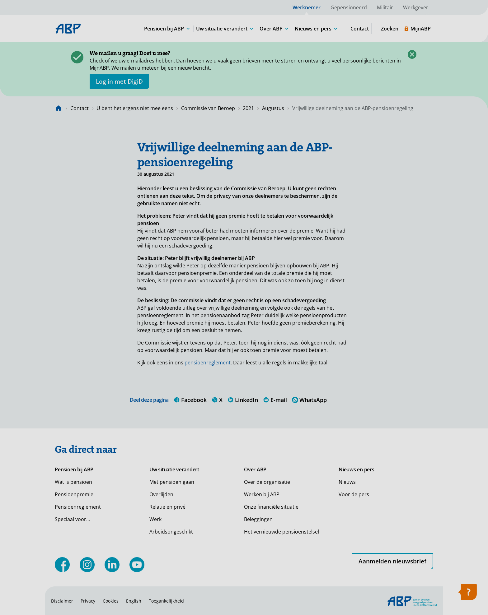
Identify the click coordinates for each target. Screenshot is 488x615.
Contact (79, 108)
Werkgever (415, 7)
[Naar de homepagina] (58, 108)
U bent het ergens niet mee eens (134, 108)
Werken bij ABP (261, 494)
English (133, 601)
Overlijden (161, 494)
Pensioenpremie (74, 494)
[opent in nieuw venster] (119, 81)
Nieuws (347, 482)
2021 (248, 108)
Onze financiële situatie (271, 506)
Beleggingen (258, 519)
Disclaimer (62, 601)
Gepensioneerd (349, 7)
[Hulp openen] (467, 594)
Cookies (111, 601)
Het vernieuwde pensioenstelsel (281, 531)
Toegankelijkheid (166, 601)
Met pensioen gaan (171, 482)
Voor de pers (354, 494)
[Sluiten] (412, 54)
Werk (155, 519)
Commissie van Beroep (208, 108)
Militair (385, 7)
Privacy (88, 601)
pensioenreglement (208, 362)
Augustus (273, 108)
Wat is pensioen (73, 482)
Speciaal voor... (72, 519)
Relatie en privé (167, 506)
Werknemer (307, 7)
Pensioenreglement (78, 506)
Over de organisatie (267, 482)
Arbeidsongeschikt (171, 531)
